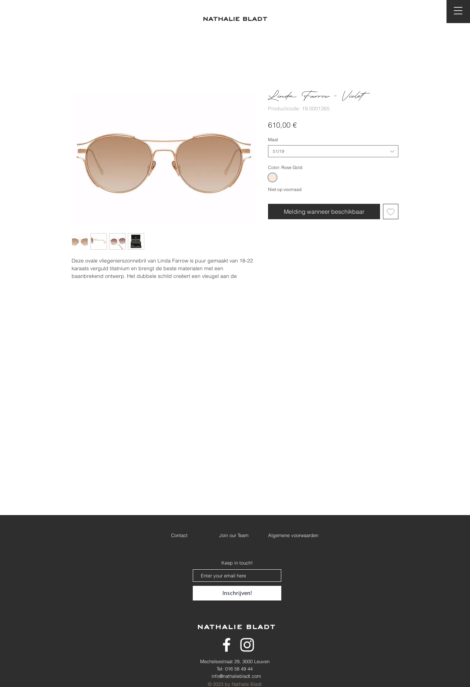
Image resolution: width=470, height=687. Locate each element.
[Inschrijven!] (237, 593)
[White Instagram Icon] (247, 645)
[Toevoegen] (390, 211)
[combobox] (333, 151)
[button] (458, 10)
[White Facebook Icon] (226, 645)
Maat (273, 139)
